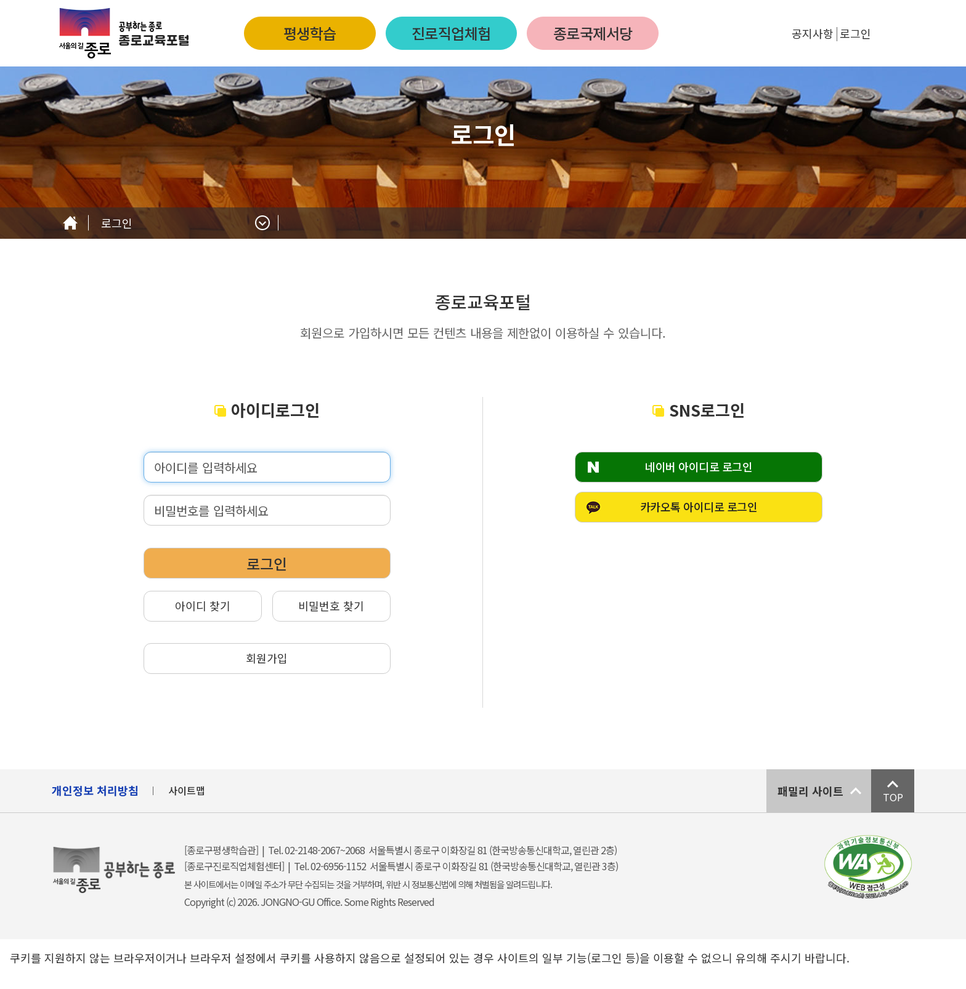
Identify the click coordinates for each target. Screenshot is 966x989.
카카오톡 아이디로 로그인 (699, 507)
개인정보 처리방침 (95, 790)
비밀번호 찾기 (331, 606)
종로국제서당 (593, 33)
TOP (893, 797)
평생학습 (309, 33)
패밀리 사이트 (810, 791)
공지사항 (813, 33)
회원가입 (267, 658)
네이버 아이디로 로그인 (698, 466)
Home (70, 223)
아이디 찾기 (202, 606)
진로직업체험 (451, 33)
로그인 (855, 33)
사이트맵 (186, 790)
